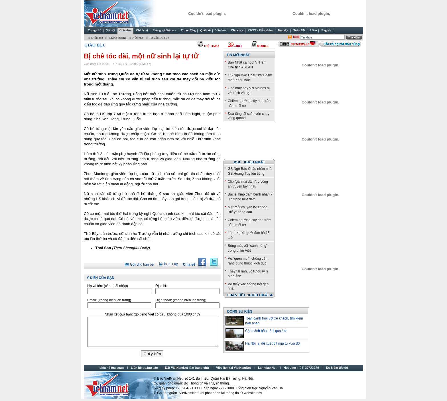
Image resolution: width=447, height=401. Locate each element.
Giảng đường (117, 37)
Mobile (263, 46)
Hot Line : (302, 367)
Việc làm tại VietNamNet (233, 367)
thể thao (211, 46)
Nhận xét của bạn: (152, 314)
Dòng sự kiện (239, 312)
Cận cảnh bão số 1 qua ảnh (266, 331)
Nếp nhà (138, 37)
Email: (109, 300)
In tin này (171, 264)
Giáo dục (95, 45)
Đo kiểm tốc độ (337, 367)
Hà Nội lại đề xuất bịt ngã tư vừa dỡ (272, 343)
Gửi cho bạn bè (142, 264)
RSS (296, 36)
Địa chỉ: (161, 286)
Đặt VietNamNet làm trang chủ (187, 367)
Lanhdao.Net (267, 367)
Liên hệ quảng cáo (144, 367)
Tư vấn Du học (159, 37)
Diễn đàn (97, 37)
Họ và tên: (107, 286)
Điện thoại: (180, 300)
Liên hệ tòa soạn (111, 367)
